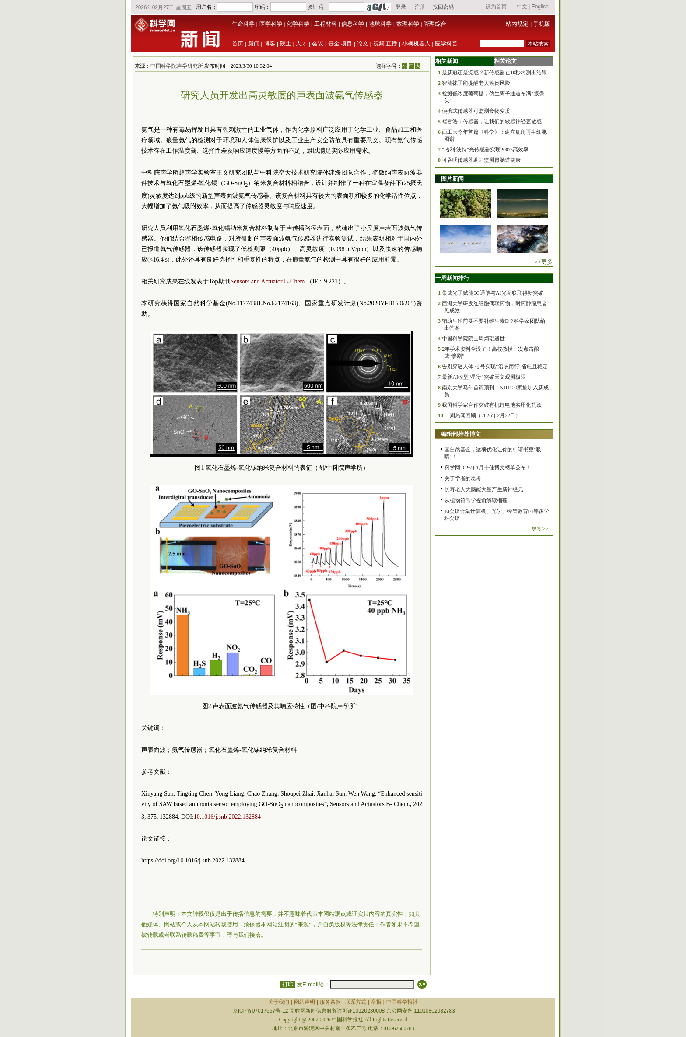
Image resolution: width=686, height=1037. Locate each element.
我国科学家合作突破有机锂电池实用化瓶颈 (492, 405)
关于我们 (278, 1002)
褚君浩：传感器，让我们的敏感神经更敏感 (492, 122)
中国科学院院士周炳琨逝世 (473, 338)
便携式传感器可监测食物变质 (476, 111)
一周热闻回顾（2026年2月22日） (482, 415)
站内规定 (517, 24)
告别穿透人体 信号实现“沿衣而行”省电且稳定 (495, 366)
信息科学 (352, 24)
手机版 (541, 24)
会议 (317, 43)
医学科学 (270, 24)
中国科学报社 (402, 1002)
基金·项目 (340, 43)
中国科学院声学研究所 (176, 66)
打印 (287, 984)
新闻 (253, 43)
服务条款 (330, 1002)
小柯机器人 (416, 43)
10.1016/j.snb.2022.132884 (227, 817)
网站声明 (304, 1002)
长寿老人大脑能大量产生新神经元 (483, 489)
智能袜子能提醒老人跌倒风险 (476, 83)
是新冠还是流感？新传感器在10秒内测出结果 (494, 73)
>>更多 (544, 261)
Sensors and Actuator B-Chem (268, 281)
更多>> (540, 529)
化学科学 (298, 24)
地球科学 (380, 24)
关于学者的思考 (462, 478)
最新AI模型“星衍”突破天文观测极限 (483, 377)
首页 (237, 43)
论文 (362, 43)
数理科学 (407, 24)
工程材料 (325, 24)
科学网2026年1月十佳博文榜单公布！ (487, 467)
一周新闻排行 (452, 278)
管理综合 (435, 24)
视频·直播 (385, 43)
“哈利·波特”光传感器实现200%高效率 (485, 150)
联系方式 (355, 1002)
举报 (376, 1002)
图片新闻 (452, 178)
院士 (285, 43)
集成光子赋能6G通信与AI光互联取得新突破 (492, 293)
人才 (301, 43)
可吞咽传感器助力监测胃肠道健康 (481, 160)
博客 (269, 43)
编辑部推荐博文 (461, 434)
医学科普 (446, 43)
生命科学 (243, 24)
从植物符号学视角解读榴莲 (476, 500)
